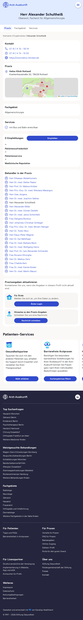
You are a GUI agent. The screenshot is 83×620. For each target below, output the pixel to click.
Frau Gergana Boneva (20, 218)
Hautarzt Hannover (11, 428)
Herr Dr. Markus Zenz (19, 259)
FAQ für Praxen (49, 536)
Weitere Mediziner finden (14, 439)
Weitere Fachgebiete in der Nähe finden (20, 516)
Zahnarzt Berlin (9, 417)
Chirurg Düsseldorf (11, 432)
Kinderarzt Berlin (10, 421)
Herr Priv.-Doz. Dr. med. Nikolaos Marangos (31, 190)
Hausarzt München (11, 414)
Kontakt (45, 575)
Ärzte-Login (36, 304)
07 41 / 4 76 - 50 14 (19, 48)
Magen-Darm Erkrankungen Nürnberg (20, 452)
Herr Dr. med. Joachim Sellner (24, 198)
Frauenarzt (7, 505)
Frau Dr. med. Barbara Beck (22, 243)
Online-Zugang (49, 544)
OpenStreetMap (72, 96)
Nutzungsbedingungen (13, 595)
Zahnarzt (7, 498)
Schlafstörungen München (14, 459)
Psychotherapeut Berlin (13, 425)
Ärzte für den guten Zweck (54, 551)
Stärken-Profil (48, 547)
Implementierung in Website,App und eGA (16, 568)
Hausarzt (7, 501)
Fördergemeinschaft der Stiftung (56, 567)
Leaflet (61, 96)
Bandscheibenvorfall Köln (14, 463)
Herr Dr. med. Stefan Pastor (22, 182)
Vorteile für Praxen (50, 533)
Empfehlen (52, 138)
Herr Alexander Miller (19, 206)
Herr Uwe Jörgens (18, 194)
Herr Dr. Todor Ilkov (19, 230)
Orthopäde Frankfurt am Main (16, 436)
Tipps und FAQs (10, 533)
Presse (45, 571)
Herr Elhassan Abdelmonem (23, 178)
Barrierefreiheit (9, 598)
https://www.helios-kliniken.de (24, 57)
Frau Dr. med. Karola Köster (22, 267)
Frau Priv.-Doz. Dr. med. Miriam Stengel (29, 226)
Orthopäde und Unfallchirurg (16, 509)
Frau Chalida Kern (18, 263)
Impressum (8, 587)
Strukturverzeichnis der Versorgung (19, 564)
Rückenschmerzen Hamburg (15, 474)
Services (33, 28)
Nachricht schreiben (31, 320)
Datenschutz (8, 591)
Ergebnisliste (19, 36)
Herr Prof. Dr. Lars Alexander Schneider (28, 251)
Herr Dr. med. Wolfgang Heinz (24, 247)
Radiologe (7, 490)
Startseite (7, 36)
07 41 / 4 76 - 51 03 (19, 53)
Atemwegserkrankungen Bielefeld (18, 470)
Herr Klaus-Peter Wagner (21, 235)
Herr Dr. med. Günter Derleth (23, 210)
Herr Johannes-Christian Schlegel (26, 222)
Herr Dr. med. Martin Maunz (23, 271)
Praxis (7, 28)
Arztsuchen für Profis (12, 574)
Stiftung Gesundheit (51, 564)
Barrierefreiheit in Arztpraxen (16, 536)
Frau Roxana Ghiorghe (20, 255)
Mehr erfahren (22, 379)
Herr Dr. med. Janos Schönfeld (24, 214)
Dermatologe (9, 512)
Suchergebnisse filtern (60, 379)
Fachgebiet (20, 28)
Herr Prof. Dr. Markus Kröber (23, 186)
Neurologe (7, 494)
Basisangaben (48, 540)
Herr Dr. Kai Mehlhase (20, 239)
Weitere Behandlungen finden (16, 478)
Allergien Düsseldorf (12, 467)
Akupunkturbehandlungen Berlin (17, 456)
